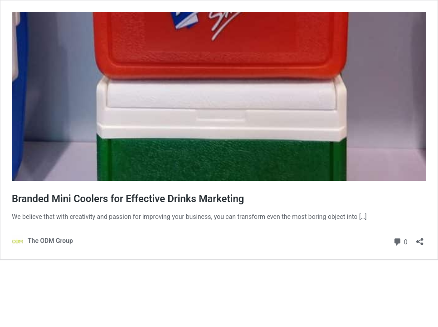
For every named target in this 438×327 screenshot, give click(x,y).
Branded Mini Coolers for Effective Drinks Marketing (128, 198)
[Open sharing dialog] (420, 239)
